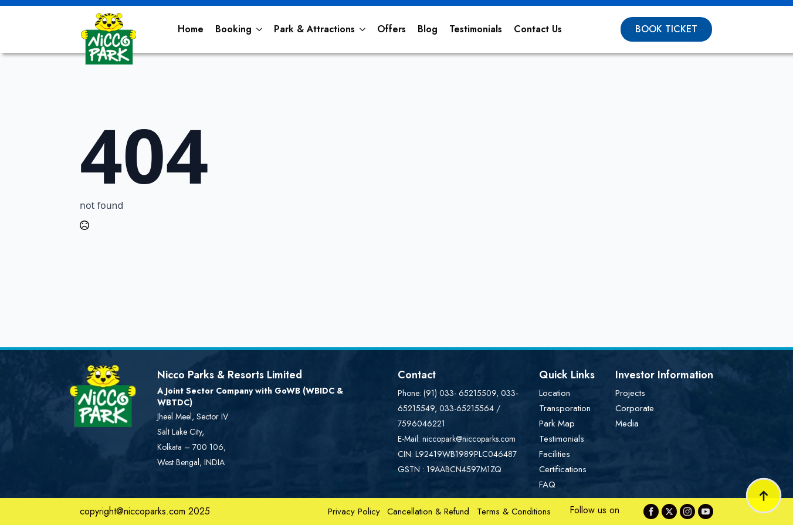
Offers (391, 29)
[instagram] (687, 511)
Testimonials (475, 29)
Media (627, 423)
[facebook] (651, 511)
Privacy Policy (354, 511)
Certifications (563, 469)
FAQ (547, 484)
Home (191, 29)
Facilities (554, 454)
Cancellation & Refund (428, 511)
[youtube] (705, 511)
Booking (233, 29)
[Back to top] (763, 495)
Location (554, 393)
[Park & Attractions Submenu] (363, 29)
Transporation (565, 408)
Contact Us (538, 29)
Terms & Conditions (514, 511)
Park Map (557, 423)
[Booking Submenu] (260, 29)
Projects (630, 393)
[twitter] (669, 511)
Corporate (634, 408)
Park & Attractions (314, 29)
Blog (428, 29)
